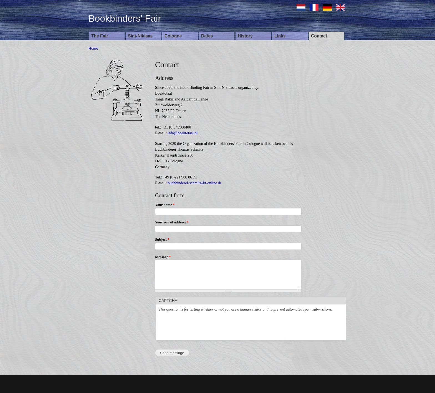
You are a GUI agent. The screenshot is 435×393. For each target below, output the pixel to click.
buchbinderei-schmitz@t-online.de (195, 183)
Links (280, 36)
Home (93, 48)
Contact (319, 36)
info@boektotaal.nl (183, 133)
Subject (162, 239)
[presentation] (201, 326)
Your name (165, 205)
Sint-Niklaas (140, 36)
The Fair (99, 36)
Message (163, 257)
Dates (207, 36)
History (245, 36)
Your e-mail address (172, 222)
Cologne (173, 36)
